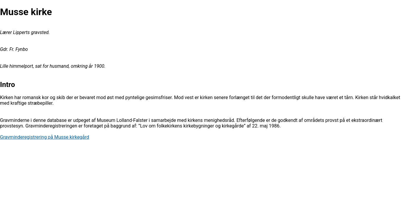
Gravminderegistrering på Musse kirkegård (44, 137)
